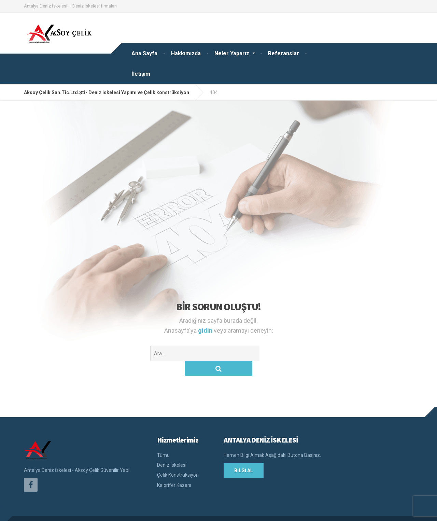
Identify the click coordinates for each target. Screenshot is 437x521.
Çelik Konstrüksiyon (178, 459)
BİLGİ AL (243, 455)
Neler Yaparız (231, 53)
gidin (206, 330)
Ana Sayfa (144, 53)
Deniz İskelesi (171, 449)
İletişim (140, 74)
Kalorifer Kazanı (174, 470)
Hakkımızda (186, 53)
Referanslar (283, 53)
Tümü (163, 440)
